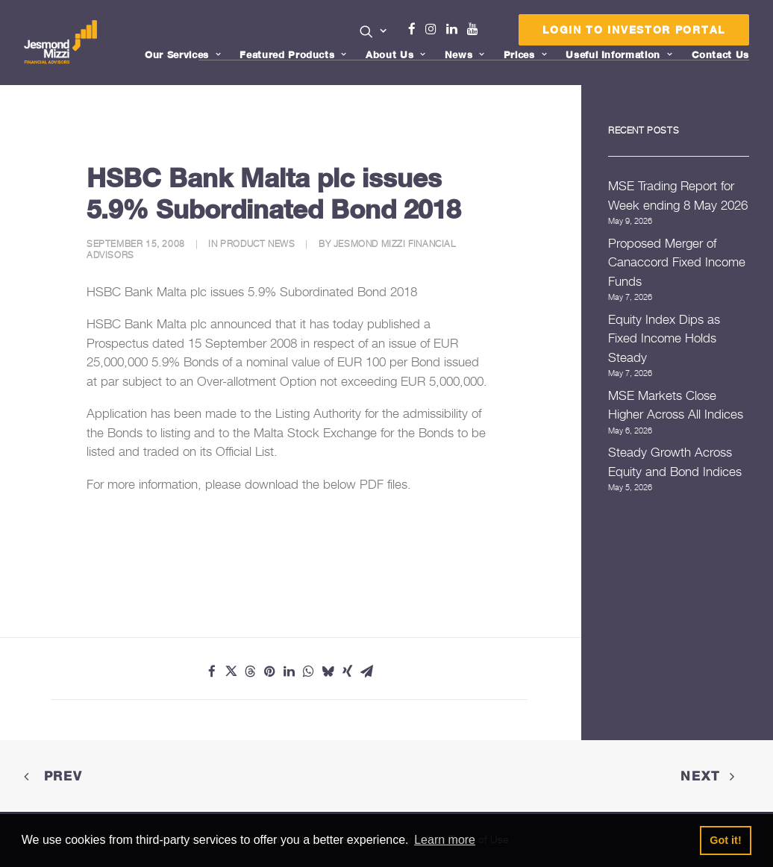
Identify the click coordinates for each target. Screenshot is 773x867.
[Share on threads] (251, 671)
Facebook (418, 29)
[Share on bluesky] (328, 671)
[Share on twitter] (231, 671)
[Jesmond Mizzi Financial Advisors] (60, 42)
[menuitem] (373, 32)
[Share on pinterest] (270, 671)
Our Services (183, 54)
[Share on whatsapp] (309, 671)
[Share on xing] (348, 671)
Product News (257, 243)
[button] (373, 31)
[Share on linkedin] (289, 671)
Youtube (476, 29)
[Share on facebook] (212, 671)
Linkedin (455, 29)
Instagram (434, 29)
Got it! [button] (725, 840)
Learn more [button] (444, 839)
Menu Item (491, 33)
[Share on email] (367, 671)
